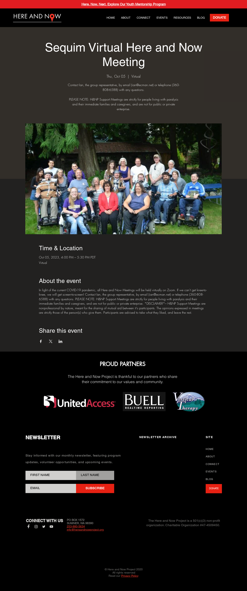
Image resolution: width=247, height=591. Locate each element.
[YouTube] (51, 527)
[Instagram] (36, 527)
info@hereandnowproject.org (85, 529)
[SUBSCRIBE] (95, 488)
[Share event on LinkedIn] (60, 341)
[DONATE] (219, 17)
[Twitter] (44, 527)
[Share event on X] (51, 341)
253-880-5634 (76, 526)
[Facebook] (28, 527)
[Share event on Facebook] (41, 341)
